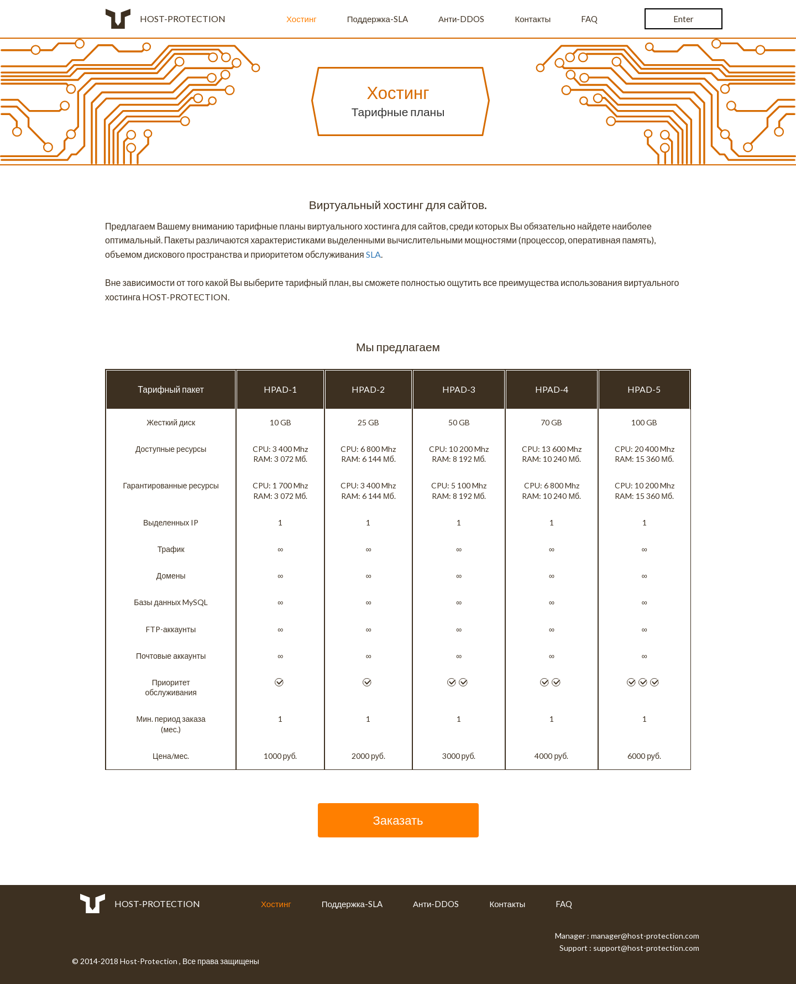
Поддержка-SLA (377, 19)
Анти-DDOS (461, 19)
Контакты (533, 19)
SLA (373, 254)
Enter (683, 19)
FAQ (589, 19)
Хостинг (301, 19)
